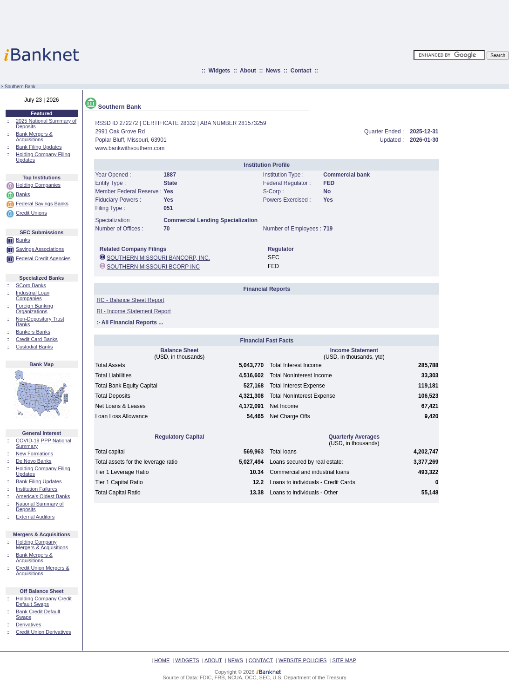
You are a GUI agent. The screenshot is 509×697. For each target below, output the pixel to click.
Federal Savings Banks (42, 203)
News (273, 70)
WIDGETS (187, 660)
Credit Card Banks (37, 339)
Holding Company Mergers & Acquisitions (42, 544)
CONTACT (261, 660)
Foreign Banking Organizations (34, 308)
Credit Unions (31, 213)
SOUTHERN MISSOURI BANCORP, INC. (158, 258)
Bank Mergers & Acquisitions (34, 136)
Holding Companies (38, 185)
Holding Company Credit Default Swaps (44, 601)
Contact (301, 70)
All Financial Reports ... (132, 322)
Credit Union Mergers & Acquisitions (42, 570)
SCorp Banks (31, 285)
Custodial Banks (34, 346)
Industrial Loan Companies (32, 295)
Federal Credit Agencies (43, 258)
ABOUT (213, 660)
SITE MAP (344, 660)
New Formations (34, 453)
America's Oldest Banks (43, 496)
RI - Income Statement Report (133, 311)
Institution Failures (36, 489)
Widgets (220, 70)
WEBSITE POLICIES (302, 660)
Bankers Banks (33, 332)
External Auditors (35, 516)
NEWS (235, 660)
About (248, 70)
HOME (162, 660)
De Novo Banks (33, 461)
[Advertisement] (295, 21)
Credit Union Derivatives (43, 632)
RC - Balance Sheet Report (130, 300)
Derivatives (28, 624)
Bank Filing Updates (38, 147)
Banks (23, 194)
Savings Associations (40, 249)
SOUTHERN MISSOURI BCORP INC (153, 266)
